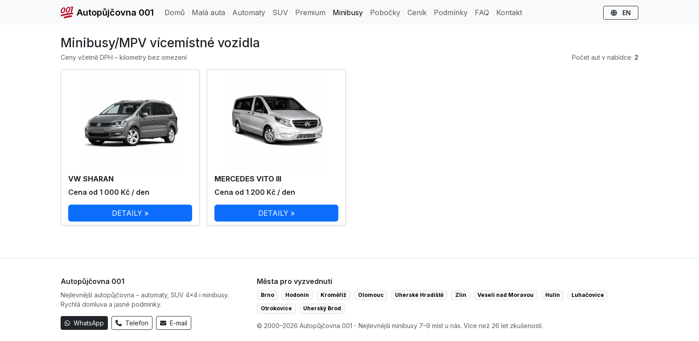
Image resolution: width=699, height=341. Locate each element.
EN (621, 12)
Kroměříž (333, 295)
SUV (280, 12)
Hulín (552, 295)
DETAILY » (130, 213)
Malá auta (208, 12)
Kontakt (509, 12)
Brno (267, 295)
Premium (310, 12)
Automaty (248, 12)
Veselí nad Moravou (505, 295)
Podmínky (451, 12)
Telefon (131, 323)
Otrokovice (276, 308)
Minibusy (348, 12)
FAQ (482, 12)
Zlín (460, 295)
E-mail (173, 323)
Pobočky (385, 12)
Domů (174, 12)
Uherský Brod (322, 308)
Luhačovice (588, 295)
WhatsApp (84, 323)
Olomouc (371, 295)
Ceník (417, 12)
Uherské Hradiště (419, 295)
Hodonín (297, 295)
